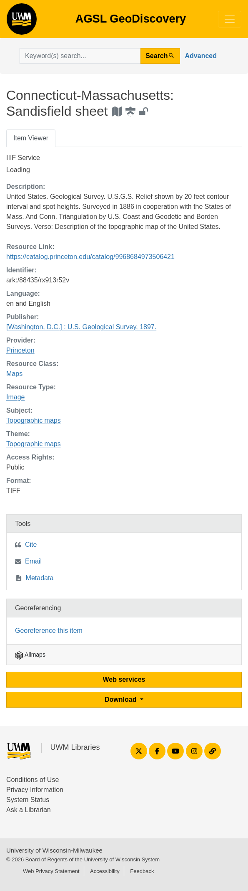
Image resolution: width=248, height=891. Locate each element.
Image (15, 397)
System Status (27, 799)
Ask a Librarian (28, 809)
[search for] (80, 56)
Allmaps (30, 654)
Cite (31, 544)
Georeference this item (49, 630)
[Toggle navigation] (229, 19)
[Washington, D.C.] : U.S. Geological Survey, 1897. (81, 326)
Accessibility (105, 871)
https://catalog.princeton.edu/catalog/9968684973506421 (90, 256)
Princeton (20, 350)
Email (33, 561)
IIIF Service (23, 157)
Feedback (142, 871)
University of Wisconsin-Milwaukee (54, 850)
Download (121, 699)
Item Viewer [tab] (30, 138)
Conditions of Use (32, 779)
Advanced (201, 55)
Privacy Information (34, 789)
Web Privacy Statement (51, 871)
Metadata (40, 577)
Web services (124, 679)
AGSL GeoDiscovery (22, 22)
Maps (14, 373)
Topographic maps (33, 420)
